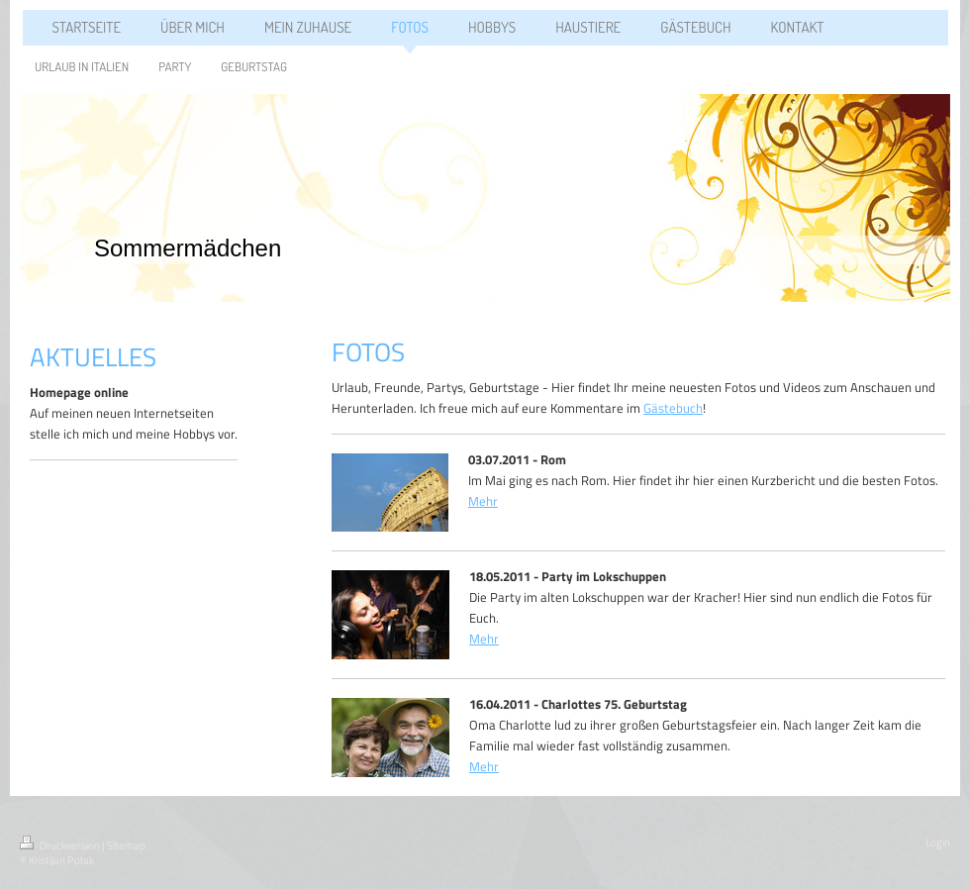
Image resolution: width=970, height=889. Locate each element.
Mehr (483, 501)
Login (937, 842)
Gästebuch (673, 408)
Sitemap (126, 845)
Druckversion (61, 845)
